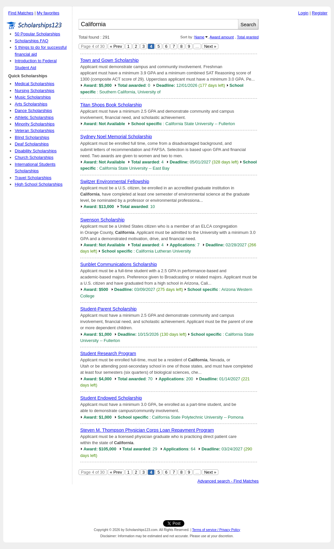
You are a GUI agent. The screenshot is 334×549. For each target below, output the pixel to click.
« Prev (116, 46)
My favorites (48, 12)
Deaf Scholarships (32, 144)
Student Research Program (108, 353)
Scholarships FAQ (31, 40)
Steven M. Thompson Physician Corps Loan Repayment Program (147, 430)
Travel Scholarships (33, 177)
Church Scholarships (34, 157)
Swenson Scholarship (102, 219)
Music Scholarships (33, 97)
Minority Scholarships (35, 124)
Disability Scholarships (36, 150)
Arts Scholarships (31, 104)
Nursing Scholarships (34, 90)
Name (199, 37)
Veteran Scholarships (34, 130)
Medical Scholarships (34, 83)
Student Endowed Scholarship (111, 398)
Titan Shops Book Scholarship (111, 104)
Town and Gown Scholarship (109, 60)
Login (303, 12)
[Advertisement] (296, 117)
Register (319, 12)
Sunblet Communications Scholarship (118, 264)
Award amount (222, 37)
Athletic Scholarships (34, 117)
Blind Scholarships (32, 137)
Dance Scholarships (33, 110)
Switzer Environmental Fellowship (114, 181)
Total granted (248, 37)
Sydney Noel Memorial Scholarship (116, 136)
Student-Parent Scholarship (108, 309)
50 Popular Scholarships (37, 33)
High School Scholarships (39, 184)
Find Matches (20, 12)
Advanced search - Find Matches (228, 481)
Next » (210, 46)
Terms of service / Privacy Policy (216, 530)
